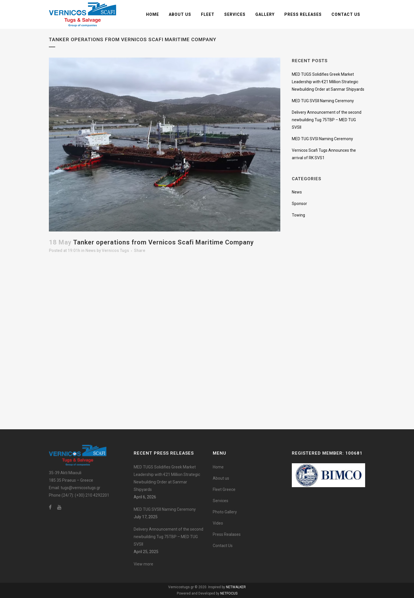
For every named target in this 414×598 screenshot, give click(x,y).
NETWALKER (236, 587)
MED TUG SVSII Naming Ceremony (323, 100)
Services (220, 500)
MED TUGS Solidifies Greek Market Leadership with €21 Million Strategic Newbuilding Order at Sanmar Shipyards (328, 82)
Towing (298, 215)
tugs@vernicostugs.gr (80, 487)
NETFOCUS (228, 593)
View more (143, 564)
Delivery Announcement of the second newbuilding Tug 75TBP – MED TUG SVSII (326, 120)
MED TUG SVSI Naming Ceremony (322, 138)
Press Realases (227, 534)
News (90, 250)
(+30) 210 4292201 (92, 495)
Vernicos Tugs (115, 250)
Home (218, 467)
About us (221, 478)
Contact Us (223, 545)
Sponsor (299, 203)
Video (218, 523)
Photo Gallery (225, 512)
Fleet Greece (224, 489)
